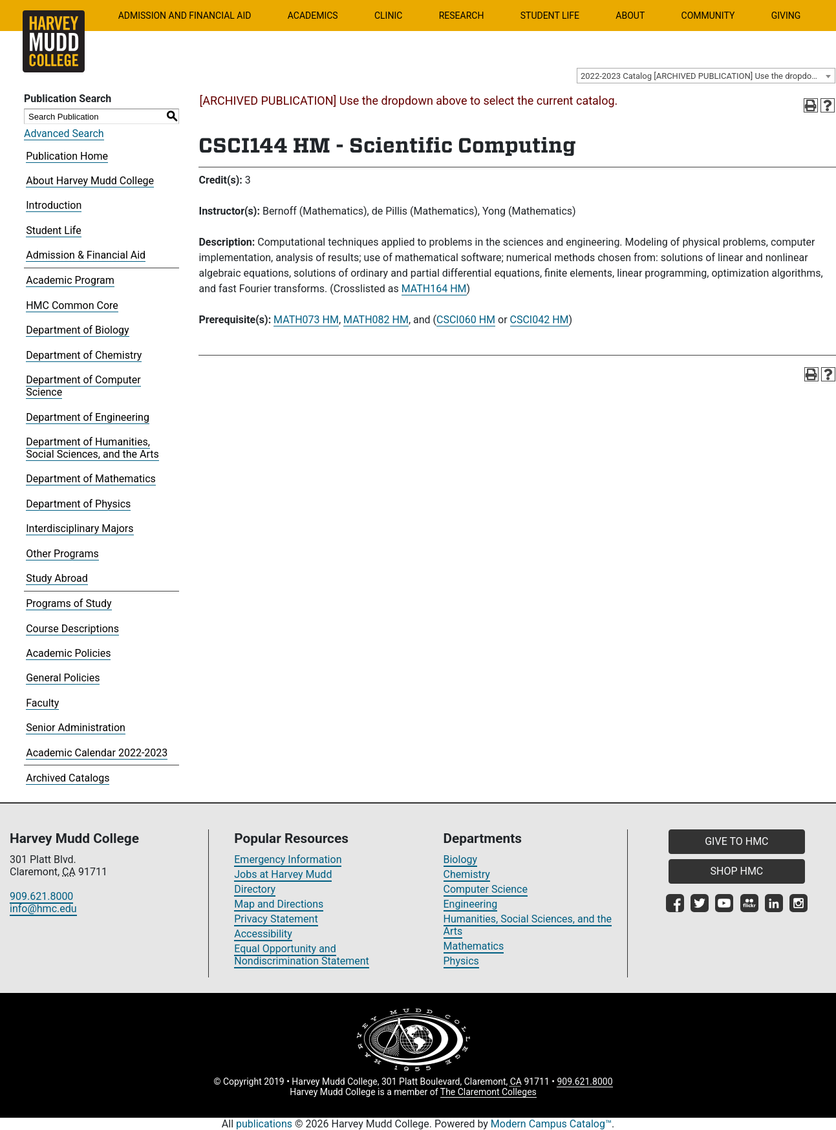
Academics (313, 15)
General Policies (63, 678)
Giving (786, 15)
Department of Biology (77, 330)
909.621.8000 (41, 896)
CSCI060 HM (465, 320)
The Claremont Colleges (488, 1092)
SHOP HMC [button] (736, 871)
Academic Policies (68, 653)
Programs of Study (68, 603)
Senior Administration (75, 727)
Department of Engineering (87, 417)
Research (461, 15)
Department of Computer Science (83, 386)
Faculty (42, 703)
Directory (254, 889)
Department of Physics (78, 504)
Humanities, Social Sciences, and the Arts (528, 925)
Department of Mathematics (91, 479)
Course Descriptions (72, 629)
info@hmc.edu (43, 908)
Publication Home (67, 156)
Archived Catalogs (67, 778)
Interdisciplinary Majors (79, 528)
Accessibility (263, 934)
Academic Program (70, 280)
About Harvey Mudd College (90, 181)
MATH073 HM (306, 320)
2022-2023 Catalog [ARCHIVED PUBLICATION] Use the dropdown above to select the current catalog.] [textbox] (708, 76)
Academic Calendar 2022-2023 (96, 753)
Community (708, 15)
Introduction (53, 205)
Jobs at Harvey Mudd (283, 874)
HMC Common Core (72, 305)
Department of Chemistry (84, 355)
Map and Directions (278, 904)
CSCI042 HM (539, 320)
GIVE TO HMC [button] (736, 841)
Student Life (549, 15)
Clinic (388, 15)
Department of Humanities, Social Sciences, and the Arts (92, 448)
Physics (461, 961)
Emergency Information (287, 859)
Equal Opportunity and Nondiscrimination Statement (301, 955)
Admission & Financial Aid (85, 255)
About (630, 15)
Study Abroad (57, 578)
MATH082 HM (376, 320)
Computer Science (486, 889)
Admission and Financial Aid (185, 15)
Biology (461, 859)
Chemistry (467, 874)
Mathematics (474, 946)
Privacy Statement (275, 919)
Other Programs (62, 554)
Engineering (471, 904)
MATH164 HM (434, 288)
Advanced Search (64, 133)
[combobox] (706, 75)
